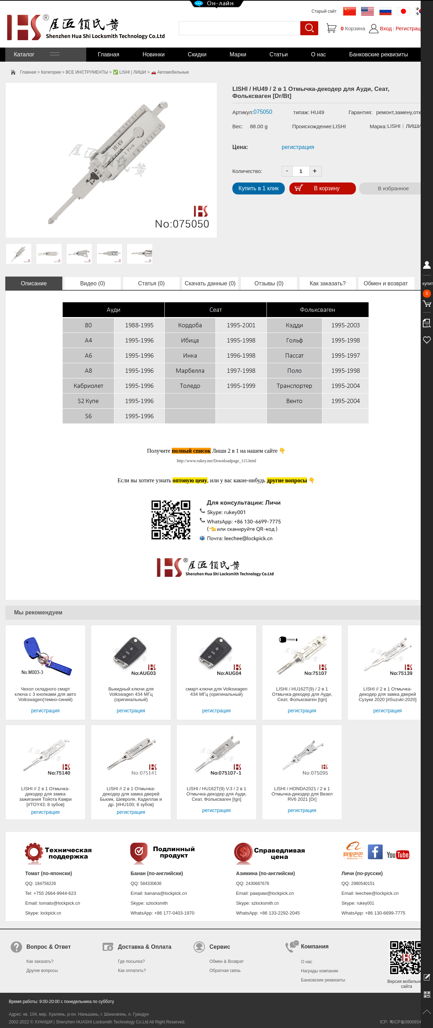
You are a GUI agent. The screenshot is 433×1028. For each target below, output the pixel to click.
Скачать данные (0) (210, 283)
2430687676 (257, 883)
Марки (238, 54)
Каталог (35, 54)
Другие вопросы (42, 970)
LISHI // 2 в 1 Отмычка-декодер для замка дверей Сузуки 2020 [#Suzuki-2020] (387, 694)
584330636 (151, 883)
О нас (318, 54)
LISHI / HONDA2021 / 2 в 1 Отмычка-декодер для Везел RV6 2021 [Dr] (302, 794)
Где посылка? (131, 961)
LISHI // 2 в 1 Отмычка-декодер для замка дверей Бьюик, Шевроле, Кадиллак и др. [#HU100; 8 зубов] (131, 796)
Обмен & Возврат (226, 961)
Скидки (197, 54)
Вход (386, 28)
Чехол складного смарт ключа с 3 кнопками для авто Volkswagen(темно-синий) (45, 694)
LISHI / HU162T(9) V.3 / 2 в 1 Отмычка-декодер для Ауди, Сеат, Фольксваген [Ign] (217, 794)
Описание (34, 283)
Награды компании (319, 970)
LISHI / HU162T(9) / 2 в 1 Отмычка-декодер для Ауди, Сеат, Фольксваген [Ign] (302, 694)
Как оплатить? (132, 970)
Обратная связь (224, 970)
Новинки (154, 54)
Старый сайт (324, 11)
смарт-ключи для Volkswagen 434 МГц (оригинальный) (216, 691)
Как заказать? (328, 283)
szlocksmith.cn (265, 903)
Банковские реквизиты (378, 54)
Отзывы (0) (269, 283)
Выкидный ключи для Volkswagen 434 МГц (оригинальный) (131, 694)
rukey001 (365, 903)
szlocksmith (157, 903)
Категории (51, 72)
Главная (108, 54)
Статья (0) (151, 283)
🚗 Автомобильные (170, 72)
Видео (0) (92, 283)
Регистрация (411, 28)
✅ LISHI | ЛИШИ (129, 72)
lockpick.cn (50, 913)
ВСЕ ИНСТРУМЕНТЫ (86, 72)
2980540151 (363, 883)
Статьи (279, 54)
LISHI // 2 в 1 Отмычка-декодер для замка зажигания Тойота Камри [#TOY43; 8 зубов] (45, 796)
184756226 (45, 883)
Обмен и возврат (386, 283)
